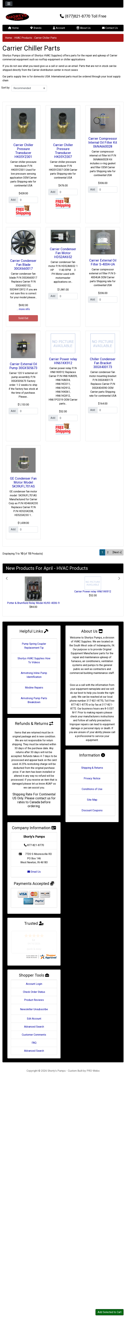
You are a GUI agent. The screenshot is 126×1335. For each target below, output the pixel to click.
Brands (36, 28)
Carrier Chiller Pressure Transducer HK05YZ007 (63, 151)
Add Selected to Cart (109, 1312)
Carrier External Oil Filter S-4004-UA (102, 262)
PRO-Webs (93, 1073)
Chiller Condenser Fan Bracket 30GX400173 (103, 363)
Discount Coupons (92, 810)
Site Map (92, 799)
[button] (14, 594)
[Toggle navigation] (8, 3)
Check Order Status (34, 995)
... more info (23, 309)
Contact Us (110, 28)
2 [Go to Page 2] (108, 552)
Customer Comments (34, 1037)
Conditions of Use (92, 789)
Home (13, 28)
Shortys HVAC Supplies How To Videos (34, 660)
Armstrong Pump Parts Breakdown (34, 700)
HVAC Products (23, 37)
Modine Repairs (34, 687)
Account (59, 28)
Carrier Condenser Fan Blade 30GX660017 (23, 265)
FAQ (34, 1045)
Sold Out (23, 318)
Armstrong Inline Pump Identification (34, 674)
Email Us (34, 871)
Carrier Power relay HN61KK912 (63, 361)
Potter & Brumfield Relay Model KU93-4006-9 (33, 603)
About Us (83, 28)
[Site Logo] (22, 17)
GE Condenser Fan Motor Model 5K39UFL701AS (23, 482)
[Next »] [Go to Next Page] (117, 552)
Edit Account (34, 1021)
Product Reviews (34, 1003)
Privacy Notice (92, 778)
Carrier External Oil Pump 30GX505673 (23, 366)
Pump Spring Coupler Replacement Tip (34, 645)
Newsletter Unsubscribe (34, 1012)
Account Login (34, 987)
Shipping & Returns (92, 767)
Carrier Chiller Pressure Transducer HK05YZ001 (23, 151)
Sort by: (5, 87)
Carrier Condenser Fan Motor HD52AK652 (63, 253)
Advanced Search (34, 1029)
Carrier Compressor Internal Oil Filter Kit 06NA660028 (102, 142)
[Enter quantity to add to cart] (28, 200)
